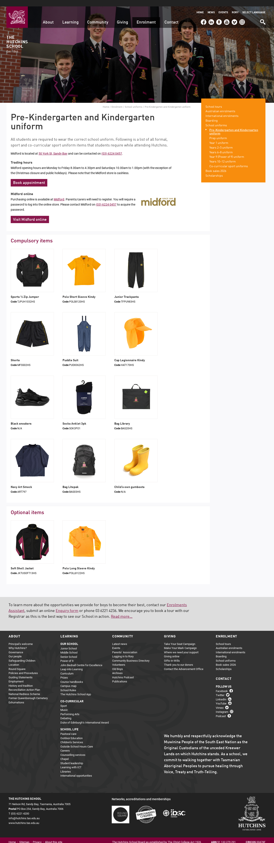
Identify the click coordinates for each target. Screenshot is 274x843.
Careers (65, 744)
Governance (16, 646)
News (211, 5)
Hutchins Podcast (123, 671)
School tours (214, 100)
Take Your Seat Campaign (179, 637)
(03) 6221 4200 (250, 14)
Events (223, 5)
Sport (63, 699)
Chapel (64, 753)
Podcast (218, 14)
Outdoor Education (71, 732)
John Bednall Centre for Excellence (81, 659)
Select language (253, 5)
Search (262, 14)
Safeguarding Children (22, 654)
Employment (16, 675)
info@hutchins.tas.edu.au (24, 812)
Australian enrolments (220, 105)
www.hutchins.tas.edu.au (24, 817)
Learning (70, 16)
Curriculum (66, 667)
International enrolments (222, 109)
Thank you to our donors (178, 658)
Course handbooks (71, 675)
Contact (171, 16)
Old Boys (117, 662)
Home (200, 5)
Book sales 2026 (216, 164)
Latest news (119, 637)
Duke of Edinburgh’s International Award (84, 716)
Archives (117, 667)
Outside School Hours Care (76, 740)
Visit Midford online (30, 213)
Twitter (220, 689)
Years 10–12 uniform (222, 155)
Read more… (122, 610)
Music (64, 704)
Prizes (64, 671)
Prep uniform (218, 132)
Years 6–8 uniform (221, 146)
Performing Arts (69, 708)
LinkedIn (210, 14)
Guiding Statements (21, 671)
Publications (119, 675)
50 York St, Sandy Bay (53, 147)
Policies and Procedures (23, 667)
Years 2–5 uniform (221, 141)
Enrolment (146, 16)
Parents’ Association (124, 646)
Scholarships (214, 169)
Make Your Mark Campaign (180, 642)
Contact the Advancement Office (183, 662)
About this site (53, 836)
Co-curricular (71, 695)
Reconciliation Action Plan (24, 683)
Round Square (17, 662)
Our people (15, 650)
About (48, 16)
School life (69, 723)
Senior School (68, 650)
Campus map (68, 680)
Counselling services (72, 748)
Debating (65, 712)
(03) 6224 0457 (111, 147)
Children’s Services (71, 736)
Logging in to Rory (123, 650)
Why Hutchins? (18, 642)
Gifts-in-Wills (172, 654)
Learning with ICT (71, 761)
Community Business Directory (130, 654)
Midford (59, 193)
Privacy (37, 836)
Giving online (171, 650)
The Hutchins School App (75, 688)
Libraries (65, 765)
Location (14, 658)
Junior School (68, 642)
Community (97, 16)
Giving (122, 16)
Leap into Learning (71, 663)
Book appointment (29, 177)
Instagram (242, 14)
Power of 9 (66, 654)
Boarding (212, 114)
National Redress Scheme (24, 687)
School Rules (68, 684)
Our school (69, 637)
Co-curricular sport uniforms (228, 159)
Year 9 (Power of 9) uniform (226, 150)
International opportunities (76, 769)
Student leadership (71, 757)
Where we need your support (181, 646)
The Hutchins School (17, 38)
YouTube (226, 14)
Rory (235, 5)
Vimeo (233, 14)
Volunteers (118, 658)
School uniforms (133, 100)
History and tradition (21, 679)
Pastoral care (68, 728)
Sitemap (24, 836)
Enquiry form (67, 604)
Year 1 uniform (218, 136)
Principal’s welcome (21, 637)
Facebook (203, 14)
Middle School (68, 646)
